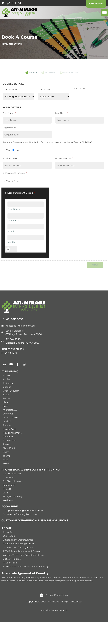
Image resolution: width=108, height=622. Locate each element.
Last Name (61, 113)
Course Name (10, 89)
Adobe (6, 379)
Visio (5, 459)
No (17, 150)
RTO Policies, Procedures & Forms (21, 551)
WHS (5, 492)
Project (7, 444)
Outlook (7, 421)
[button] (104, 12)
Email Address (11, 158)
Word (6, 463)
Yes (8, 150)
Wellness (8, 500)
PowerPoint (9, 440)
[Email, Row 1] (25, 226)
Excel (6, 394)
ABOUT (6, 528)
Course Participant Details (20, 192)
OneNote (8, 413)
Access (6, 375)
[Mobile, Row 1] (25, 237)
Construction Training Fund (18, 547)
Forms (6, 398)
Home (4, 44)
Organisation (9, 127)
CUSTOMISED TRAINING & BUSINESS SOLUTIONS (34, 520)
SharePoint (9, 448)
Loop (5, 406)
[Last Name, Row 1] (25, 216)
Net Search (61, 610)
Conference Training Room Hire (20, 514)
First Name (9, 113)
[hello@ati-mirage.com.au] (14, 3)
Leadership (9, 485)
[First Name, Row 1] (25, 204)
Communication (12, 473)
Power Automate (12, 432)
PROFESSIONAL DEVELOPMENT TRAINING (30, 469)
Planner (7, 425)
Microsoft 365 (10, 409)
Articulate (8, 383)
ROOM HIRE (9, 506)
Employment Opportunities (18, 539)
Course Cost (79, 88)
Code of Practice (12, 558)
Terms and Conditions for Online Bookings (26, 566)
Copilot (7, 386)
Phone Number (64, 158)
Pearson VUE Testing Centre (18, 543)
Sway (6, 452)
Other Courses (11, 417)
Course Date (44, 89)
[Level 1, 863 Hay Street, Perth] (2, 3)
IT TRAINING (9, 371)
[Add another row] (8, 249)
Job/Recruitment (12, 481)
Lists (5, 402)
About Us (8, 532)
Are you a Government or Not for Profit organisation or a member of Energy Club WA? (47, 142)
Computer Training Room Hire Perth (23, 510)
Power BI (8, 436)
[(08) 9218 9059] (8, 3)
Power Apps (9, 429)
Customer (8, 477)
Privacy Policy (10, 562)
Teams (6, 455)
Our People (9, 535)
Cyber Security (11, 390)
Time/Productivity (12, 496)
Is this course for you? (15, 173)
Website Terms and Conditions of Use (23, 555)
